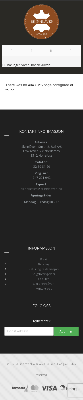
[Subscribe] (66, 331)
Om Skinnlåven (44, 284)
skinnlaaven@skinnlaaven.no (41, 189)
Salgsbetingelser (44, 274)
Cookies (43, 279)
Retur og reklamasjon (44, 269)
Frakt (43, 259)
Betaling (44, 264)
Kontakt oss (44, 288)
